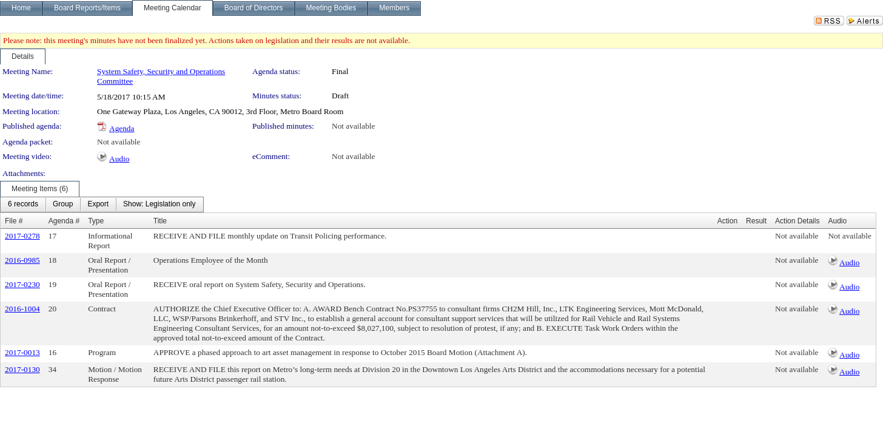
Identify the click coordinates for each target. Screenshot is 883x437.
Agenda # (64, 221)
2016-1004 (22, 308)
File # (13, 221)
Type (96, 221)
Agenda (121, 128)
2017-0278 (22, 235)
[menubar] (102, 204)
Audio (119, 158)
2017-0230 (22, 284)
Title (160, 221)
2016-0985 (22, 260)
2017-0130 (22, 369)
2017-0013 (22, 352)
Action (727, 221)
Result (756, 221)
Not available (353, 125)
